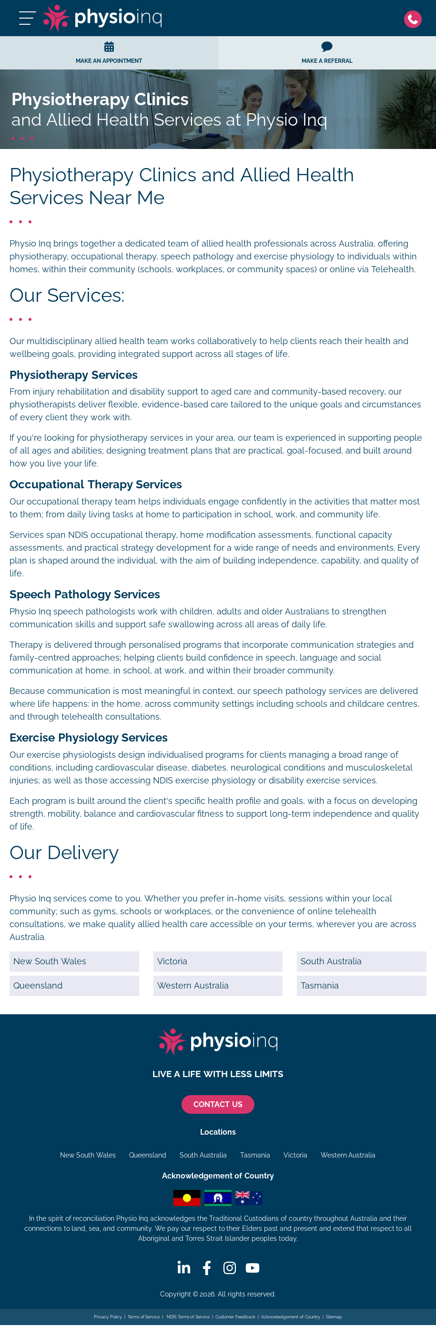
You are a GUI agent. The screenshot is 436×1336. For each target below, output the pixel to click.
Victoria (172, 961)
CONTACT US (217, 1104)
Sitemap (334, 1317)
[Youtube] (252, 1268)
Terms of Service (144, 1317)
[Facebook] (207, 1268)
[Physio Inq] (102, 18)
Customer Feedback (235, 1317)
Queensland (37, 985)
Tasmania (320, 985)
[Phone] (415, 18)
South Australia (331, 961)
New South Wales (49, 961)
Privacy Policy (108, 1317)
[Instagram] (230, 1268)
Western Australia (193, 985)
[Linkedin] (184, 1268)
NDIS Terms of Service (188, 1317)
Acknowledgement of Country (290, 1317)
